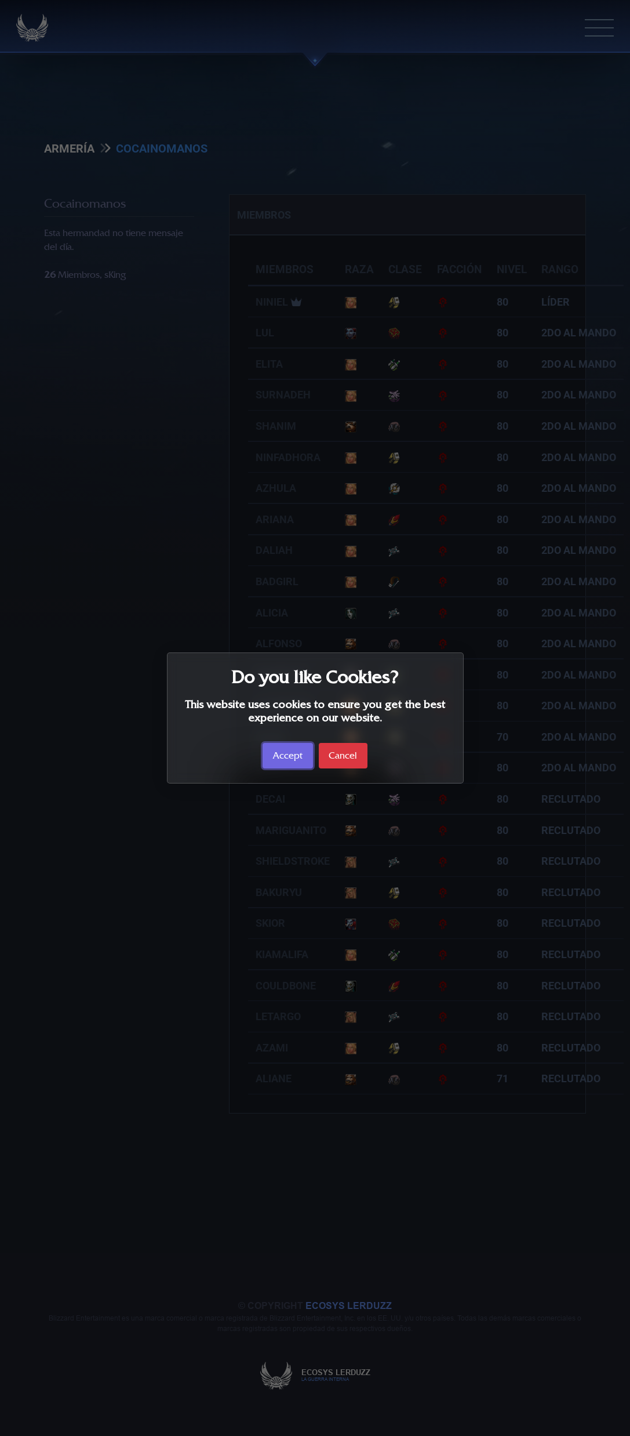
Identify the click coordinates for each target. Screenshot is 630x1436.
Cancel (343, 755)
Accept (288, 755)
